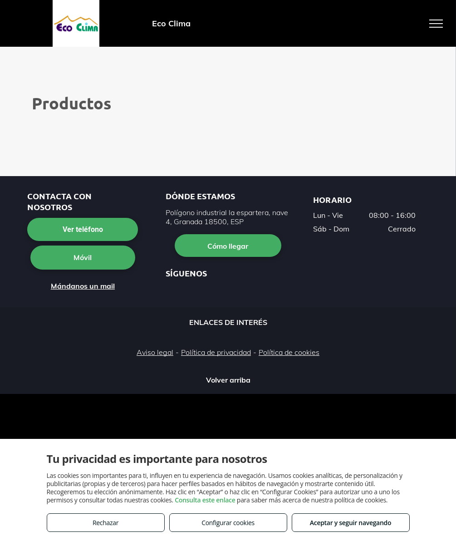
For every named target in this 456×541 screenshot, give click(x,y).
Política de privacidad (216, 352)
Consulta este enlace (205, 500)
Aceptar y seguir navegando (350, 522)
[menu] (436, 23)
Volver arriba (228, 379)
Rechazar (105, 522)
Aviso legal (155, 352)
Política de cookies (289, 352)
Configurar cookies (228, 522)
